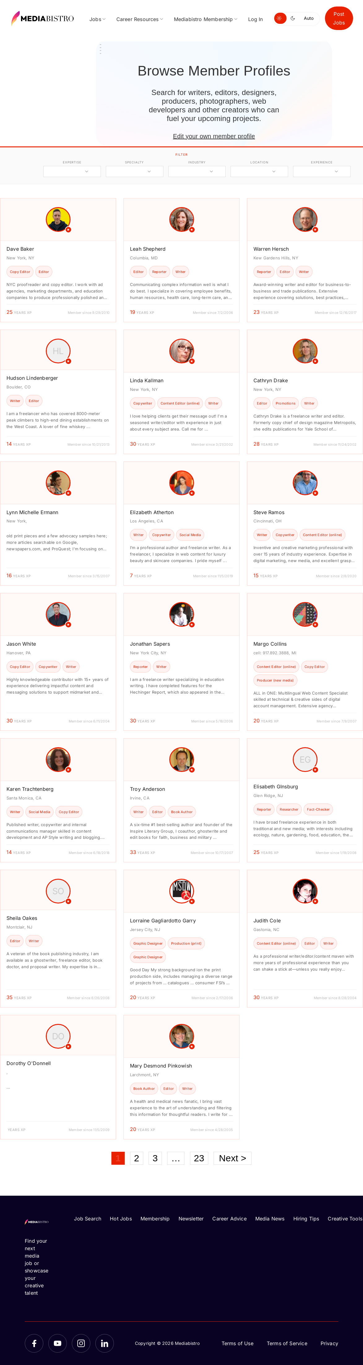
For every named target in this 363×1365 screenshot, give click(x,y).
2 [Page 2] (136, 1158)
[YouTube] (57, 1343)
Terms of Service (287, 1343)
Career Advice (229, 1219)
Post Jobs (339, 18)
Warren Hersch (271, 249)
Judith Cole (267, 920)
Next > (232, 1158)
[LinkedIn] (104, 1343)
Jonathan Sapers (150, 644)
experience (322, 162)
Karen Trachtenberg (30, 789)
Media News (270, 1219)
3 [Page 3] (155, 1158)
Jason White (21, 644)
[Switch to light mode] (280, 18)
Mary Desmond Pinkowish (161, 1066)
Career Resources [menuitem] (137, 19)
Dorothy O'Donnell (28, 1063)
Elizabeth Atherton (152, 512)
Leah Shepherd (148, 249)
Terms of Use (237, 1343)
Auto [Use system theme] (308, 18)
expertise (72, 162)
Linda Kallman (146, 380)
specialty (134, 162)
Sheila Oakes (21, 918)
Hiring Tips (306, 1219)
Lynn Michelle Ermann (32, 512)
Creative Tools (345, 1219)
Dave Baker (20, 249)
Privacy (329, 1343)
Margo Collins (270, 644)
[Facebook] (34, 1343)
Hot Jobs (121, 1219)
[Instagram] (81, 1343)
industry (197, 162)
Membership (155, 1219)
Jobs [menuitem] (95, 19)
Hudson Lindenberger (32, 378)
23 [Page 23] (199, 1158)
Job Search (87, 1219)
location (259, 162)
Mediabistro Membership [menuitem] (203, 19)
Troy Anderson (147, 789)
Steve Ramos (268, 512)
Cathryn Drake (270, 380)
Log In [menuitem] (255, 19)
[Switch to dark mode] (294, 18)
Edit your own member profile (214, 136)
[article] (58, 260)
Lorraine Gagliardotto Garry (163, 920)
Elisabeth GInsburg (275, 786)
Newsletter (191, 1219)
